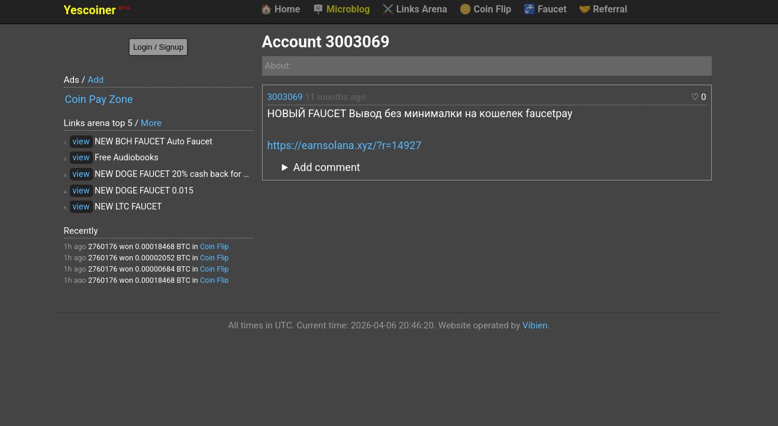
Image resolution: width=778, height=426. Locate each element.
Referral (603, 9)
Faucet (545, 9)
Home (280, 9)
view (81, 142)
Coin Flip (486, 9)
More (151, 123)
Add (96, 80)
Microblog (341, 9)
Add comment (326, 167)
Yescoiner (97, 10)
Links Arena (414, 9)
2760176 (103, 246)
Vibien (534, 325)
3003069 (285, 97)
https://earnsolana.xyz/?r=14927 (344, 145)
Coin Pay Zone (99, 99)
